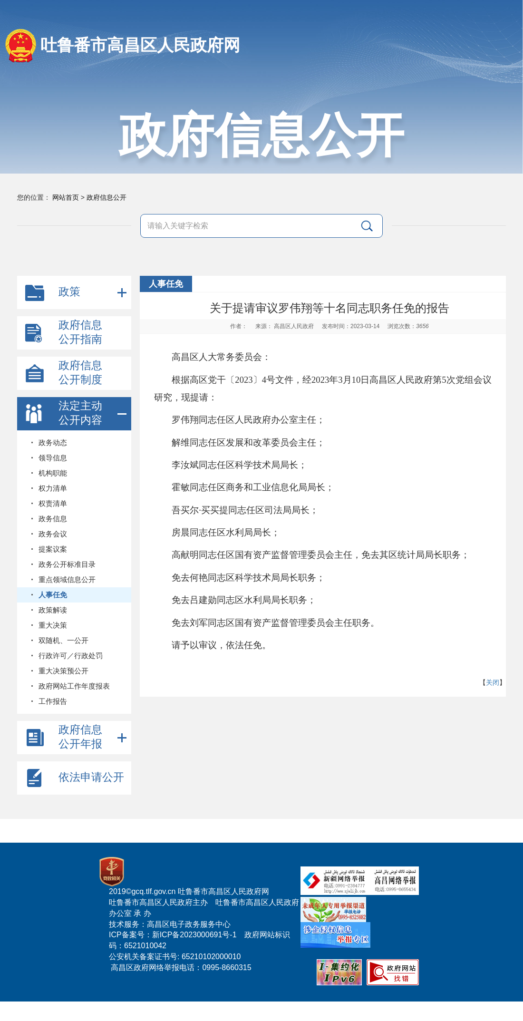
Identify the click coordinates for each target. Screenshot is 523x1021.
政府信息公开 (106, 197)
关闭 (492, 682)
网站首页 (65, 197)
